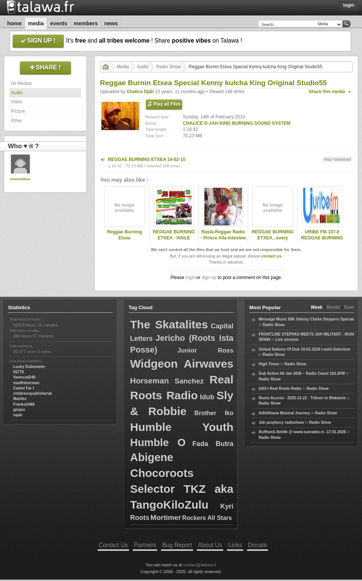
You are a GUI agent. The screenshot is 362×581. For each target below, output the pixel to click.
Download (342, 159)
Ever (349, 307)
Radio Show (168, 66)
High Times (269, 364)
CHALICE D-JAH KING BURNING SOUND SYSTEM (236, 123)
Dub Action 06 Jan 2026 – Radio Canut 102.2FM (302, 373)
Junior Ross (205, 350)
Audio (17, 92)
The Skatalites (169, 324)
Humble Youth (181, 427)
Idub (207, 397)
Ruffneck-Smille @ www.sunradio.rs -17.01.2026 (302, 432)
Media (36, 23)
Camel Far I (23, 388)
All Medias (21, 83)
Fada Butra (212, 444)
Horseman (149, 380)
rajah (17, 415)
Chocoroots (161, 473)
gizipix (19, 410)
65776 (18, 372)
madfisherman (26, 383)
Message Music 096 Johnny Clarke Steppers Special (306, 319)
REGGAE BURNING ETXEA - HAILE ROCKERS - (174, 238)
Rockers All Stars (207, 518)
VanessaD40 (24, 377)
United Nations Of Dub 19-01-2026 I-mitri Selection (304, 349)
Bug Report (177, 545)
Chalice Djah (140, 91)
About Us (210, 545)
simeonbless (20, 179)
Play (327, 159)
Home (14, 23)
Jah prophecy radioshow (281, 422)
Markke (19, 399)
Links (235, 545)
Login (348, 5)
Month (333, 307)
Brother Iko (214, 413)
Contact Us (113, 545)
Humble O (158, 442)
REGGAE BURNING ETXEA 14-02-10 (147, 159)
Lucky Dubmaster (29, 367)
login (190, 277)
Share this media (327, 91)
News (111, 23)
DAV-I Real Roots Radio (280, 388)
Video (16, 101)
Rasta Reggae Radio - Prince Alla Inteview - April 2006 (223, 238)
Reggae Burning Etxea (124, 235)
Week (316, 307)
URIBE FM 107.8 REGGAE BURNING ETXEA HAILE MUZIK (322, 241)
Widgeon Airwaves (181, 363)
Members (86, 23)
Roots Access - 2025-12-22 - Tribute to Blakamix (302, 398)
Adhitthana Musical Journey (284, 413)
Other (16, 120)
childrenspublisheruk (32, 393)
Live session (286, 339)
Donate (257, 545)
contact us (271, 256)
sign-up (209, 277)
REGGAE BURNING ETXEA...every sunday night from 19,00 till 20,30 (272, 241)
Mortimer (165, 517)
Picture (18, 111)
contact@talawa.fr (199, 565)
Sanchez (189, 381)
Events (58, 23)
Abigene (151, 457)
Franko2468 (24, 404)
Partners (145, 545)
